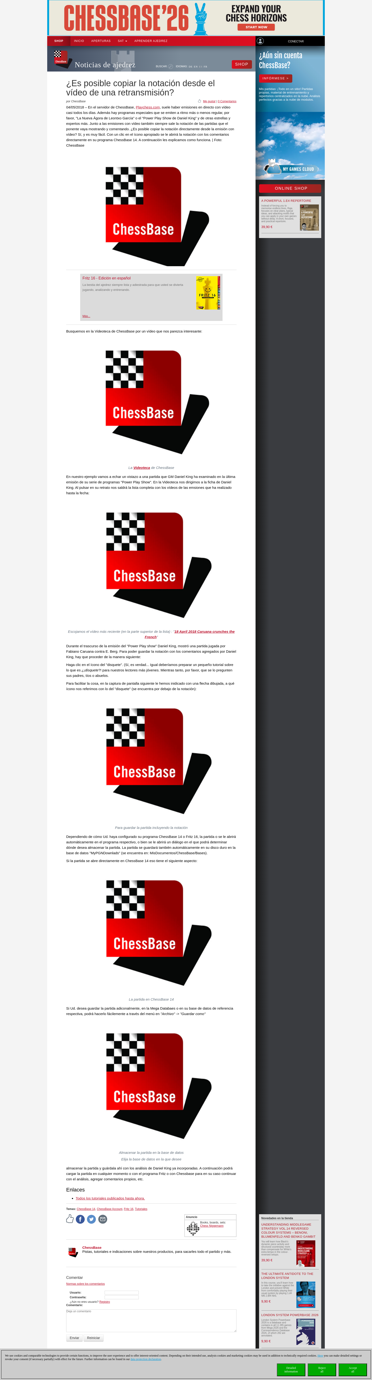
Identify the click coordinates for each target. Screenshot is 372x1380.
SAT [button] (122, 41)
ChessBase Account (109, 1209)
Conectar (296, 41)
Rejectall (322, 1369)
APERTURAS (101, 41)
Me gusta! (209, 101)
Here (320, 1355)
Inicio (79, 41)
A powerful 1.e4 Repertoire (286, 200)
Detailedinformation (291, 1369)
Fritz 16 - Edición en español (107, 278)
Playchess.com (148, 107)
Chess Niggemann (212, 1225)
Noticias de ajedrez (105, 65)
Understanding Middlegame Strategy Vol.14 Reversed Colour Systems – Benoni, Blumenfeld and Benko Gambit (288, 1230)
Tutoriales (141, 1209)
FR (205, 66)
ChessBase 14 (86, 1209)
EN (196, 66)
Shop (58, 41)
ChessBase (92, 1247)
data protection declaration (145, 1359)
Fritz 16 (128, 1209)
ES (201, 66)
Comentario (74, 1305)
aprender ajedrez (150, 41)
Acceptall (353, 1369)
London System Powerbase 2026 (290, 1315)
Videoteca (141, 468)
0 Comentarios (227, 101)
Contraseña (77, 1297)
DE (191, 66)
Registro (104, 1302)
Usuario (75, 1292)
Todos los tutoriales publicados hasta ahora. (110, 1198)
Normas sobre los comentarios (85, 1284)
